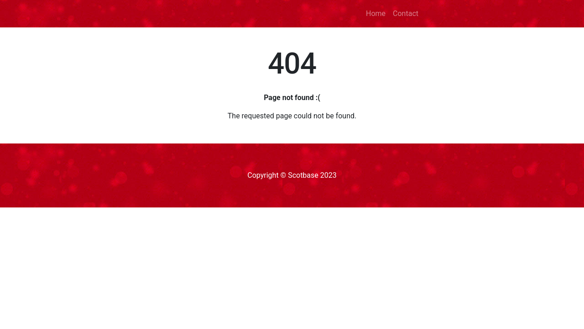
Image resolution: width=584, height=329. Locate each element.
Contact (405, 13)
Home (376, 13)
